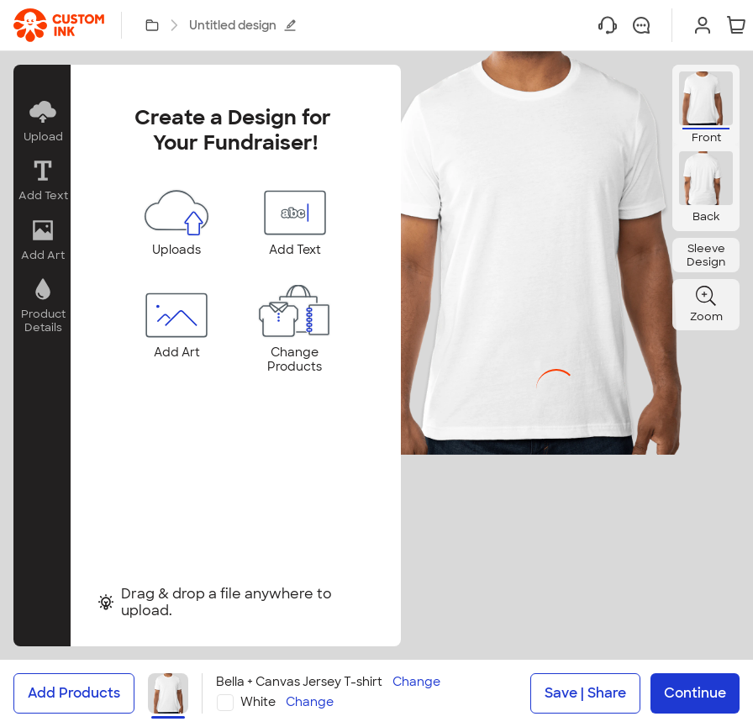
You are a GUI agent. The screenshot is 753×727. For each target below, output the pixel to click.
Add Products (74, 693)
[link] (58, 25)
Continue (695, 693)
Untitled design (243, 25)
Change (416, 682)
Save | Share (585, 693)
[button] (42, 121)
